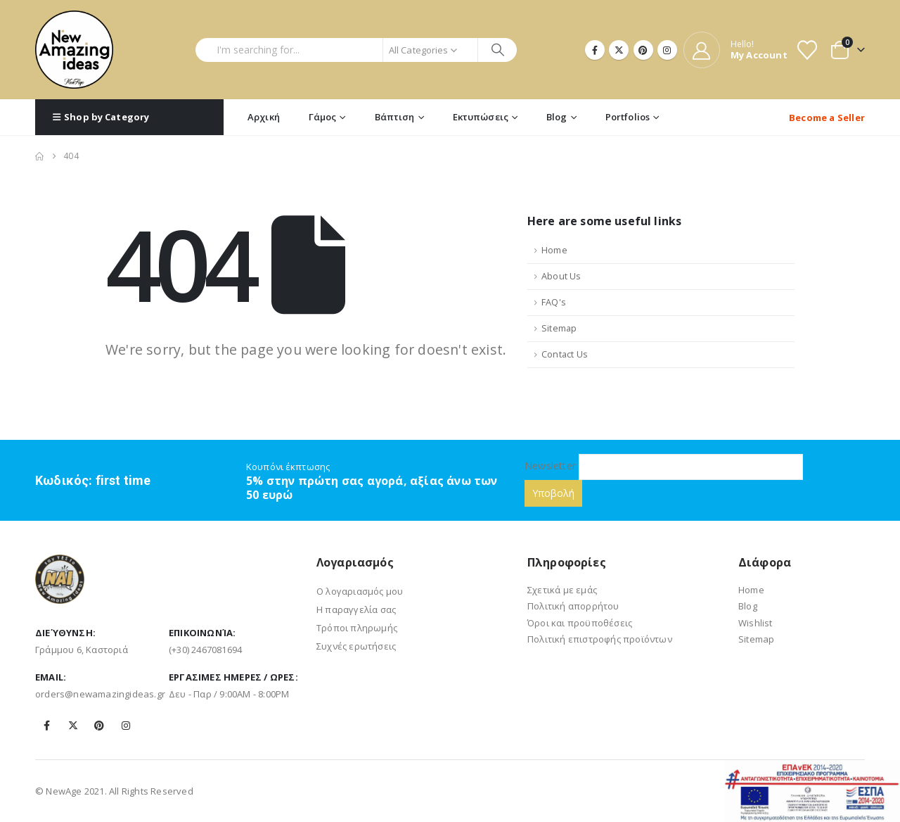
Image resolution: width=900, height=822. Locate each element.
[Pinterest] (643, 50)
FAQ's (553, 302)
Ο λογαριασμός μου (359, 591)
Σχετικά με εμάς (562, 589)
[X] (619, 50)
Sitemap (559, 328)
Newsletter (664, 465)
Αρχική (264, 116)
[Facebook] (595, 50)
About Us (561, 276)
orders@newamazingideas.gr (100, 694)
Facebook (47, 725)
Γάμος (323, 116)
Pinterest (99, 725)
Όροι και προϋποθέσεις (579, 622)
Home (554, 250)
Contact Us (564, 354)
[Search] (497, 50)
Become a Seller (827, 117)
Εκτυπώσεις (480, 116)
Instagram (125, 725)
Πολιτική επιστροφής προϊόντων (599, 639)
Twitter (73, 725)
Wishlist (755, 622)
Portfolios (627, 116)
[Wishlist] (807, 50)
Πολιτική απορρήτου (573, 606)
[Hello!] (735, 50)
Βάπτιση (395, 116)
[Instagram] (667, 50)
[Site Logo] (74, 50)
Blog (556, 116)
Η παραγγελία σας (356, 609)
